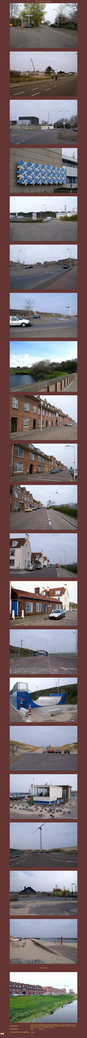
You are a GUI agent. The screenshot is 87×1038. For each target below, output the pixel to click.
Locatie (32, 1032)
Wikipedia (41, 1029)
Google (32, 1029)
